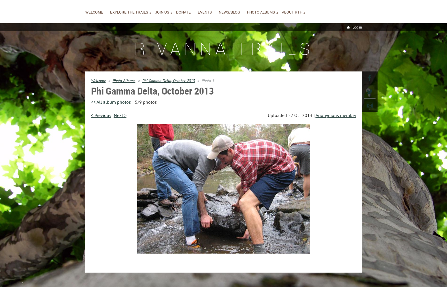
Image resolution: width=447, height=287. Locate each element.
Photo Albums (124, 80)
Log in (357, 27)
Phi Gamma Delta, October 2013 (168, 80)
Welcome (98, 80)
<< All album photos (111, 102)
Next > (120, 115)
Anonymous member (336, 115)
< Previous (101, 115)
